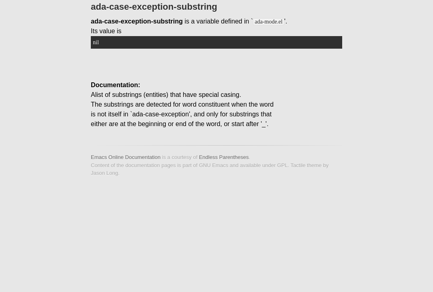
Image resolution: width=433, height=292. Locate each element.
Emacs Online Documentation (126, 157)
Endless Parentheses (224, 157)
